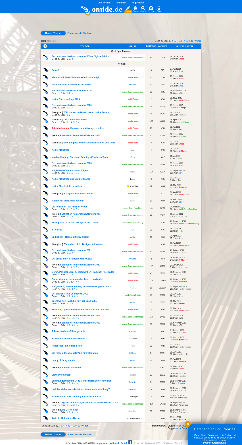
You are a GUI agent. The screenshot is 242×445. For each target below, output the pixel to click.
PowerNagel (133, 397)
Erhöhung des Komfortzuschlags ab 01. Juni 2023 (89, 142)
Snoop (181, 59)
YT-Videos (57, 229)
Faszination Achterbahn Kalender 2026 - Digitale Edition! (81, 56)
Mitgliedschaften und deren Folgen (70, 170)
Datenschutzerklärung (214, 443)
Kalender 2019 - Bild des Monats (68, 338)
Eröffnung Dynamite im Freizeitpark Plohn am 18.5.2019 (80, 309)
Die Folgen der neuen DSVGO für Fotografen (75, 353)
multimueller (183, 354)
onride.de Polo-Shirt (70, 367)
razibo (181, 202)
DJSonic (132, 85)
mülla (181, 93)
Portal (124, 443)
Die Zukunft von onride (75, 119)
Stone (182, 420)
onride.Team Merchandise (132, 58)
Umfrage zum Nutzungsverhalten (87, 128)
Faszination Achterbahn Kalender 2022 (80, 214)
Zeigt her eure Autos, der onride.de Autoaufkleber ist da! (89, 402)
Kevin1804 (132, 186)
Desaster (132, 382)
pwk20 (132, 70)
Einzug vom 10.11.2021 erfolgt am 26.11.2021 (75, 222)
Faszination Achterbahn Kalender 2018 (80, 323)
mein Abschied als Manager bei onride (71, 84)
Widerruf (114, 443)
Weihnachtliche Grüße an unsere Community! (75, 77)
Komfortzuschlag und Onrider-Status (71, 179)
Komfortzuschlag (60, 150)
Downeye (182, 108)
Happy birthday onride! (63, 360)
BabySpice (132, 411)
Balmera (182, 303)
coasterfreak (183, 216)
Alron (181, 86)
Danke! (55, 70)
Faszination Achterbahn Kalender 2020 (80, 264)
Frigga (132, 172)
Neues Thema (53, 33)
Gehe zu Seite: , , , (81, 287)
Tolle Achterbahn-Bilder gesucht (68, 331)
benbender (183, 282)
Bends (132, 201)
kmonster (132, 331)
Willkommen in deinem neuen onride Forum (86, 112)
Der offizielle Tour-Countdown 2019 (70, 293)
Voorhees (182, 115)
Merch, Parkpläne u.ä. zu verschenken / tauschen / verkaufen (83, 272)
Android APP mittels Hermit (66, 418)
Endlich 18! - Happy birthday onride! (70, 237)
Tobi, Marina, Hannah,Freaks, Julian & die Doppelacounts (81, 286)
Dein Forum (104, 2)
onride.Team (133, 78)
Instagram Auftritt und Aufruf (78, 193)
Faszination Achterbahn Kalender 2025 (71, 105)
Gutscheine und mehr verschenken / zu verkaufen (77, 279)
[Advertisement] (121, 25)
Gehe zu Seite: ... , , (69, 120)
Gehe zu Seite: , (71, 91)
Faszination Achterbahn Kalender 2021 (71, 250)
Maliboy (183, 151)
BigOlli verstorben (61, 375)
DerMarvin (183, 253)
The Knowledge (185, 289)
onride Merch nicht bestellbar (67, 186)
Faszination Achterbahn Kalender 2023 (71, 163)
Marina (133, 288)
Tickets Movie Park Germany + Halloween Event (76, 396)
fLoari (132, 150)
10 (192, 41)
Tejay (181, 71)
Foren (71, 33)
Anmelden (121, 2)
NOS (133, 230)
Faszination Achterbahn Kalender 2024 (80, 135)
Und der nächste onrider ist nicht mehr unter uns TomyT (81, 389)
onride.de (48, 41)
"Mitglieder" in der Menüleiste (67, 346)
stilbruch (132, 389)
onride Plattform (83, 33)
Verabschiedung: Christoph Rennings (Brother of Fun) (80, 157)
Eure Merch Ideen (69, 410)
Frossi (132, 179)
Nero (181, 173)
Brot (180, 129)
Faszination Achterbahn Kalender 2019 (80, 315)
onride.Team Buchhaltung (132, 223)
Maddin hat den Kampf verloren (68, 200)
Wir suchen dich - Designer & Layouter (84, 244)
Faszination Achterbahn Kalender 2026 (71, 90)
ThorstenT (133, 375)
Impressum (102, 443)
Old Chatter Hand (133, 418)
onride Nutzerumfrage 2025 (66, 99)
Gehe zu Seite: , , (81, 57)
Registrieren (138, 2)
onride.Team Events (133, 295)
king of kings (184, 122)
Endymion (133, 339)
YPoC (181, 274)
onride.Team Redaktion (132, 208)
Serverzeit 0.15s (140, 443)
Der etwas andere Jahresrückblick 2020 (72, 258)
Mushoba (182, 391)
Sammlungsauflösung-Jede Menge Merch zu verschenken (81, 381)
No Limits (182, 137)
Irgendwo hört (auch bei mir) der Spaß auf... (74, 301)
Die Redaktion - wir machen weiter (69, 206)
